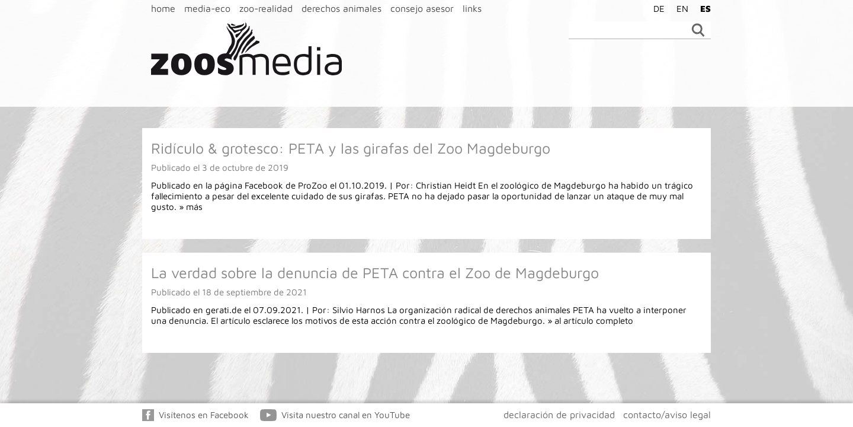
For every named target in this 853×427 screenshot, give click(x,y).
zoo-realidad (266, 8)
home (163, 8)
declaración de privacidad (559, 414)
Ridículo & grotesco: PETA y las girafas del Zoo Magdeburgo (350, 148)
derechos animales (341, 8)
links (472, 8)
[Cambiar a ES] (702, 8)
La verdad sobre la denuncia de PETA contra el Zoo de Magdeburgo (375, 272)
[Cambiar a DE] (656, 8)
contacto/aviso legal (667, 414)
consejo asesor (422, 8)
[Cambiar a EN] (679, 8)
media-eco (207, 8)
